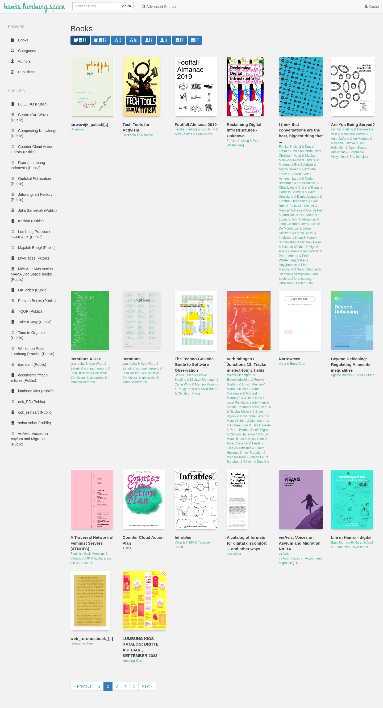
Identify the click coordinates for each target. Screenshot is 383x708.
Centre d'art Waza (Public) (29, 117)
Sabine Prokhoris (239, 407)
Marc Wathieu (236, 421)
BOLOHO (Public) (29, 104)
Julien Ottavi (253, 398)
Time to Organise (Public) (29, 335)
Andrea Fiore (239, 425)
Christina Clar (307, 183)
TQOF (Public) (26, 311)
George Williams (290, 210)
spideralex (96, 377)
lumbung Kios (132, 661)
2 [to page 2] (108, 686)
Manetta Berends (82, 382)
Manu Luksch (236, 389)
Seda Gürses (184, 375)
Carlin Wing (183, 384)
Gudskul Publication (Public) (31, 181)
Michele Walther (293, 247)
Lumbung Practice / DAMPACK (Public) (30, 234)
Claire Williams (308, 187)
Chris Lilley (286, 187)
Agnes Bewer (288, 169)
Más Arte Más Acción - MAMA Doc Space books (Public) (33, 274)
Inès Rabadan (253, 453)
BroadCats (297, 364)
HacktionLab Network (138, 135)
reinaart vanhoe (81, 643)
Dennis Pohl (204, 134)
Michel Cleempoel (239, 375)
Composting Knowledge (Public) (34, 133)
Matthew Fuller (310, 242)
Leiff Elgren (261, 430)
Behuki (75, 368)
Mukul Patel (256, 439)
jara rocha (77, 364)
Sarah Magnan (307, 269)
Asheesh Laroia (290, 178)
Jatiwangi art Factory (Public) (31, 197)
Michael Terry (302, 160)
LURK (86, 558)
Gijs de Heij (314, 210)
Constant (85, 563)
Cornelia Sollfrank (291, 192)
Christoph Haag (290, 156)
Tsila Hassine (261, 425)
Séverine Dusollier (256, 462)
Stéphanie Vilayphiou (294, 274)
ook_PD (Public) (28, 402)
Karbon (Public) (27, 221)
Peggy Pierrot (187, 389)
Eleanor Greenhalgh (293, 201)
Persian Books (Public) (33, 301)
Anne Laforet (340, 139)
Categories (23, 51)
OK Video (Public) (29, 290)
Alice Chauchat (237, 443)
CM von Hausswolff (243, 434)
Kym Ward (96, 364)
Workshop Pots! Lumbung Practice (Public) (32, 351)
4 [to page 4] (125, 686)
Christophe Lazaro (253, 416)
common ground (95, 368)
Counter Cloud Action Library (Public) (32, 149)
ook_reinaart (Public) (31, 412)
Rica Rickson (79, 373)
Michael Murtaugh (305, 151)
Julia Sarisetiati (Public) (34, 210)
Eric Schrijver (303, 165)
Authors (21, 61)
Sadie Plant (257, 402)
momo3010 (311, 251)
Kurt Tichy (208, 129)
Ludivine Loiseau (291, 238)
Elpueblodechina (238, 379)
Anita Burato (209, 389)
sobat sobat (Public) (31, 423)
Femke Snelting (186, 129)
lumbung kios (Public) (32, 391)
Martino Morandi (206, 384)
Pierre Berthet (239, 430)
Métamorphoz (260, 421)
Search (126, 6)
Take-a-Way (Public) (31, 322)
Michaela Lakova (343, 143)
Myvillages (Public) (30, 258)
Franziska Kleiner (301, 206)
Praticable (244, 448)
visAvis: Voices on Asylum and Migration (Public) (29, 438)
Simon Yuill (263, 407)
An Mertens (361, 139)
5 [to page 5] (134, 686)
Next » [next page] (147, 686)
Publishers (23, 72)
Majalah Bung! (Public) (33, 247)
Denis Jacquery (308, 196)
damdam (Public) (28, 364)
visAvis (284, 554)
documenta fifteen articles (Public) (29, 378)
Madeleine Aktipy (353, 134)
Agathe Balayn (341, 375)
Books (19, 40)
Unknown (77, 129)
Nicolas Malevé (240, 411)
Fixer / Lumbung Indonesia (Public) (28, 165)
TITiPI (127, 548)
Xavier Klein (304, 283)
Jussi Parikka (236, 402)
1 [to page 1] (99, 686)
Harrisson (288, 215)
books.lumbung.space (34, 6)
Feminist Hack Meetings (87, 554)
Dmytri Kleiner (252, 384)
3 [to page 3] (117, 686)
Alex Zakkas (183, 134)
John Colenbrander (292, 224)
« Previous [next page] (82, 686)
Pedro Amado (288, 256)
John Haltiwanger (304, 219)
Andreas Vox (299, 174)
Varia (282, 364)
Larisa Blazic (304, 233)
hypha (98, 558)
